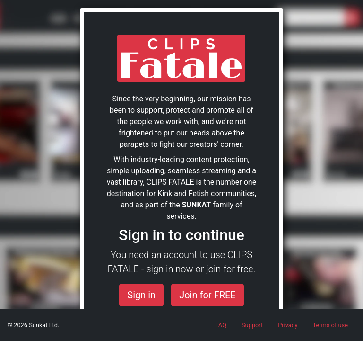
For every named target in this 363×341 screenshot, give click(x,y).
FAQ (221, 325)
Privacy (287, 325)
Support (252, 325)
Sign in (141, 295)
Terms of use (330, 325)
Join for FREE (207, 295)
